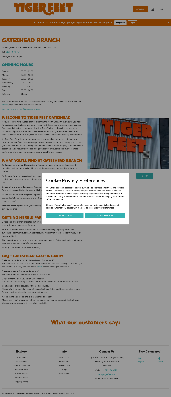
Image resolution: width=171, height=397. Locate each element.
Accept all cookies (105, 215)
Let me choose (65, 215)
